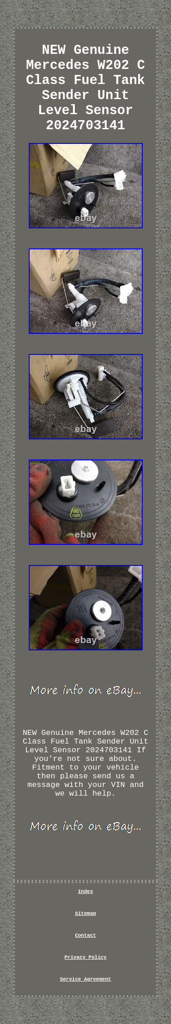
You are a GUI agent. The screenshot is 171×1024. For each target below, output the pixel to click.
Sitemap (85, 913)
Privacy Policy (85, 957)
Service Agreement (85, 979)
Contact (85, 935)
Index (85, 891)
